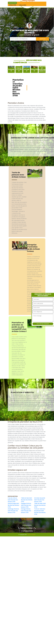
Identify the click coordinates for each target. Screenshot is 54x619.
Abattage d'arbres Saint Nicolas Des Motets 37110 (13, 510)
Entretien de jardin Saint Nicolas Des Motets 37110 (39, 500)
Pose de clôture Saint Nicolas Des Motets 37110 (13, 500)
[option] (11, 69)
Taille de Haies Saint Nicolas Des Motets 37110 (40, 505)
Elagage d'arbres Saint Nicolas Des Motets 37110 (26, 505)
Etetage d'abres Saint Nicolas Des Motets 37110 (26, 510)
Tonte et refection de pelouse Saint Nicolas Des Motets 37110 (40, 511)
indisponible (25, 528)
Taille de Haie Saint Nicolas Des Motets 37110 (26, 500)
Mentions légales (31, 534)
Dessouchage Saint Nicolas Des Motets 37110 (13, 505)
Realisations (12, 3)
